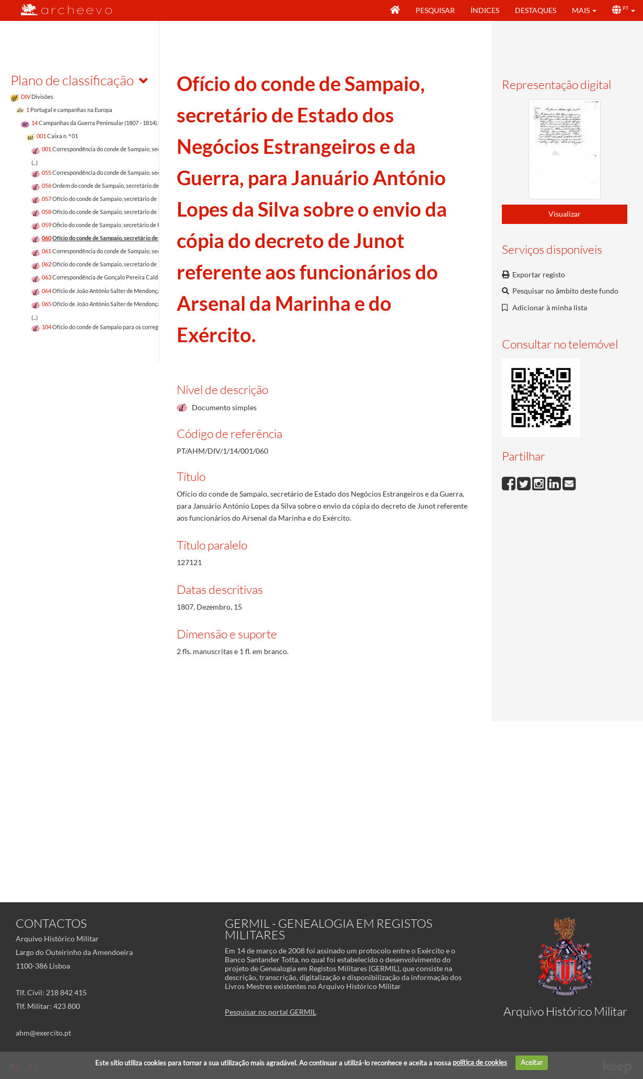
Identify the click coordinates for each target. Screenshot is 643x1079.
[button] (584, 10)
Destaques (535, 10)
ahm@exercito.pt (43, 1032)
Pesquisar (435, 10)
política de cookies (480, 1062)
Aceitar (532, 1062)
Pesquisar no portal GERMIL (270, 1011)
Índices (484, 10)
